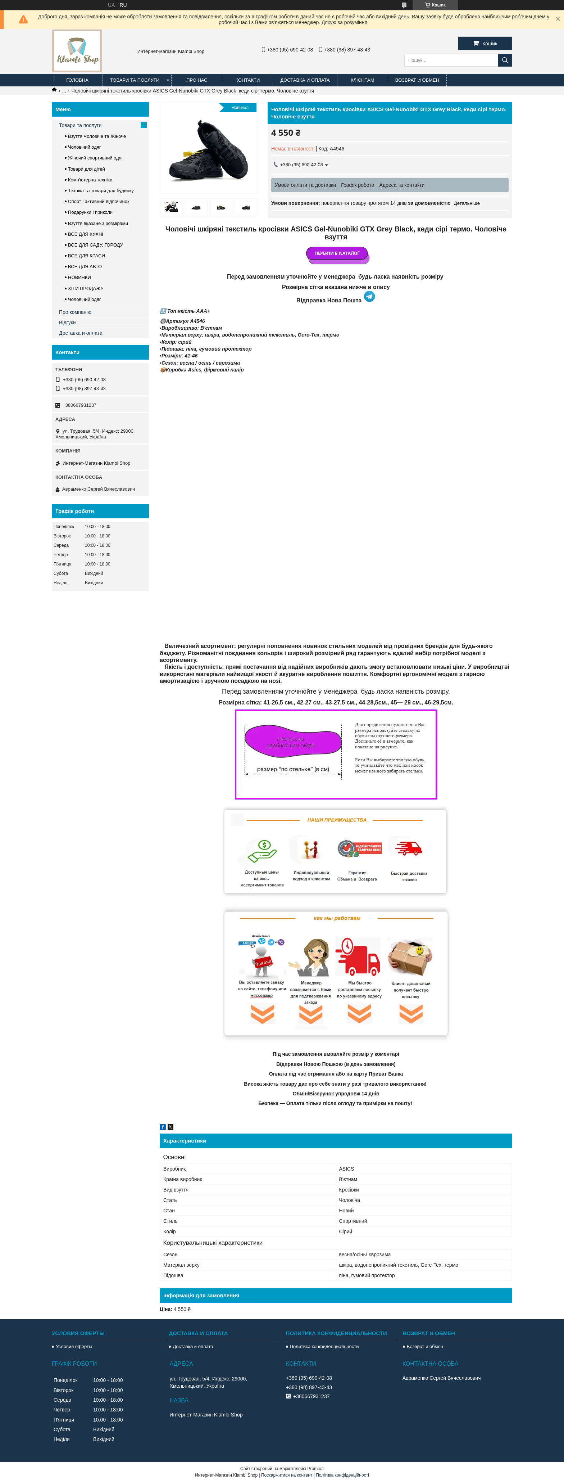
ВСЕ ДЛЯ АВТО (85, 266)
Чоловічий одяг (84, 147)
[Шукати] (505, 60)
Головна (77, 80)
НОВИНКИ (79, 277)
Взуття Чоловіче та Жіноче (97, 136)
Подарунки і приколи (90, 212)
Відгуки (67, 322)
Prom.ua (316, 1468)
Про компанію (75, 312)
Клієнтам (362, 80)
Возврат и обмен (417, 80)
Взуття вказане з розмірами (98, 223)
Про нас (197, 80)
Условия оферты (74, 1346)
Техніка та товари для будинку (101, 190)
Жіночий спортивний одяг (95, 158)
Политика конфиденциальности (324, 1346)
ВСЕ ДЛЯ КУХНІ (85, 234)
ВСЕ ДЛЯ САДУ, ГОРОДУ (95, 245)
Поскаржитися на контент (286, 1475)
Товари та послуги (134, 80)
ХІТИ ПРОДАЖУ (86, 288)
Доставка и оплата (304, 80)
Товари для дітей (86, 169)
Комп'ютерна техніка (90, 180)
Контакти (247, 80)
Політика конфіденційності (342, 1475)
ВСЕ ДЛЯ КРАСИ (86, 255)
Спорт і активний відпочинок (98, 201)
